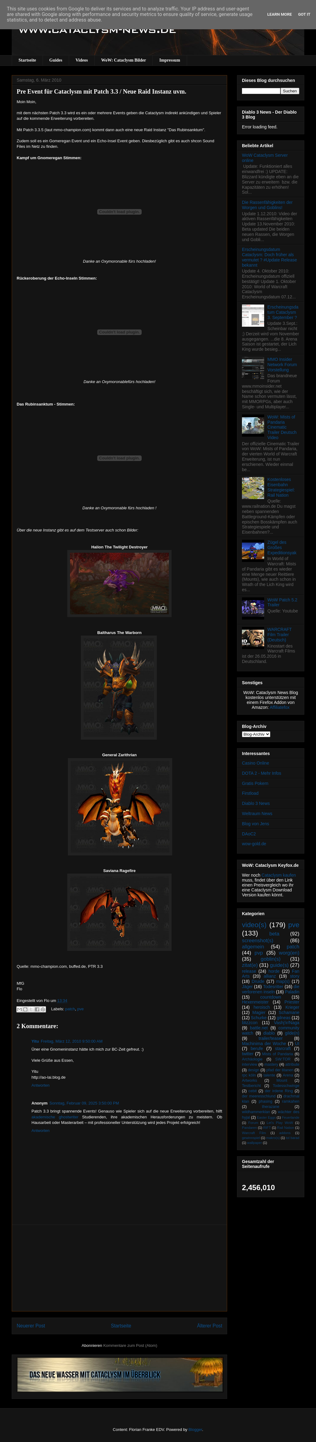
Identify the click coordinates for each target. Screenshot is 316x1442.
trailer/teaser (271, 1038)
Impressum (169, 60)
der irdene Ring (279, 1091)
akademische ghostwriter (54, 1117)
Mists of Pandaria (277, 1054)
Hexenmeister (255, 1002)
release (249, 971)
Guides (55, 60)
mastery (271, 1064)
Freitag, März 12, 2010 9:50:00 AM (71, 1041)
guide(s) (279, 965)
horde (274, 971)
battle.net (259, 1027)
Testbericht (251, 1086)
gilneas (283, 1017)
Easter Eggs (266, 1117)
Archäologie (252, 1059)
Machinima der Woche (264, 1043)
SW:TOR (283, 1059)
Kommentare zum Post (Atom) (130, 1345)
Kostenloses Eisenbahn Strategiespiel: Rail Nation (281, 487)
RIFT (267, 1127)
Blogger (195, 1429)
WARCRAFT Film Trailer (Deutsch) (280, 634)
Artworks (249, 1080)
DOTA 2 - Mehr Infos (261, 773)
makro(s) (273, 1138)
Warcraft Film (254, 1133)
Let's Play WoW (280, 1123)
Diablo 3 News (256, 803)
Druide (258, 981)
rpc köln (249, 1075)
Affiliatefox (279, 707)
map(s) (283, 981)
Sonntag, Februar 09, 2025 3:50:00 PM (84, 1103)
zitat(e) (250, 965)
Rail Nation (285, 1127)
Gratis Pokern (255, 783)
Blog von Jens (255, 823)
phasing (265, 1101)
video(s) (254, 925)
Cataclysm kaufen (279, 875)
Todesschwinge (286, 1086)
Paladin (292, 991)
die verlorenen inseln (270, 989)
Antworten (40, 1085)
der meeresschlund (259, 1096)
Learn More (279, 14)
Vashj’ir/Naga (286, 1022)
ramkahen (290, 1101)
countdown (270, 997)
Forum (253, 1123)
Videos (82, 60)
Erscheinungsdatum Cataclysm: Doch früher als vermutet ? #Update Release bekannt (269, 257)
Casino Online (255, 763)
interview (249, 1064)
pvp (259, 953)
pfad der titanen (279, 1070)
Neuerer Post (31, 1325)
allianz (270, 976)
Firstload (250, 793)
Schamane (289, 1012)
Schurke (259, 1017)
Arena (288, 1075)
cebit (252, 1091)
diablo (269, 1033)
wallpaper (254, 1143)
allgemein (253, 947)
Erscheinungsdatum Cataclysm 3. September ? (283, 312)
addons (285, 1133)
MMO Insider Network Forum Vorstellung (282, 364)
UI (297, 1043)
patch (70, 1009)
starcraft (283, 1048)
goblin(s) (271, 959)
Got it (304, 14)
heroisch (262, 1007)
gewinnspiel (251, 1138)
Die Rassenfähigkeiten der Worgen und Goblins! (267, 205)
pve (80, 1009)
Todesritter (273, 986)
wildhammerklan (256, 1112)
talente (269, 1075)
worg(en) (289, 953)
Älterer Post (209, 1325)
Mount (281, 1080)
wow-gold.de (254, 843)
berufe (257, 1048)
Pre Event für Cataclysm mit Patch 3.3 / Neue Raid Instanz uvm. (101, 91)
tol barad (292, 1138)
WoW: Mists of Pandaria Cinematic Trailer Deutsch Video (282, 427)
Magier (259, 1012)
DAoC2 (249, 833)
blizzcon (250, 1022)
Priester (292, 1002)
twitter (247, 1053)
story (294, 976)
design (253, 1070)
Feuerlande (290, 1117)
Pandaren (249, 1127)
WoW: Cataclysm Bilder (123, 60)
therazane (270, 1107)
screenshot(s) (257, 940)
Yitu (35, 1041)
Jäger (247, 986)
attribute (292, 1064)
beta (274, 934)
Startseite (27, 60)
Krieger (292, 1007)
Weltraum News (257, 813)
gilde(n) (292, 1033)
